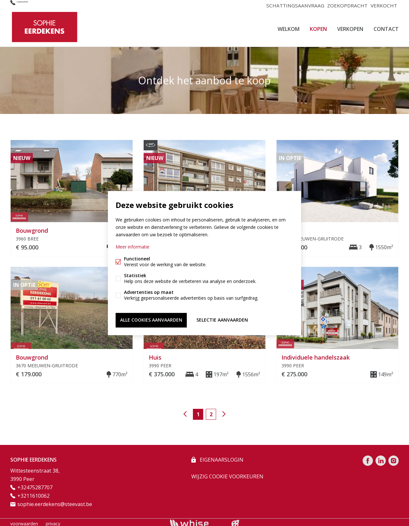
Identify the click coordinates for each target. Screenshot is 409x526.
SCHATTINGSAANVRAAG (293, 5)
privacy (53, 521)
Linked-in (381, 458)
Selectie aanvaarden (222, 319)
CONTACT (386, 27)
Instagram (393, 458)
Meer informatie (132, 248)
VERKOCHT (383, 5)
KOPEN (318, 27)
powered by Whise (197, 520)
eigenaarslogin (220, 456)
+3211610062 (33, 492)
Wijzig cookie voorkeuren (227, 473)
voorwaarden (24, 521)
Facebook (368, 458)
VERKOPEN (350, 27)
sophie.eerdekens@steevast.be (54, 501)
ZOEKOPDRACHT (345, 5)
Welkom (289, 27)
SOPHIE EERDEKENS (33, 456)
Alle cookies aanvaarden (151, 319)
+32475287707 (33, 5)
